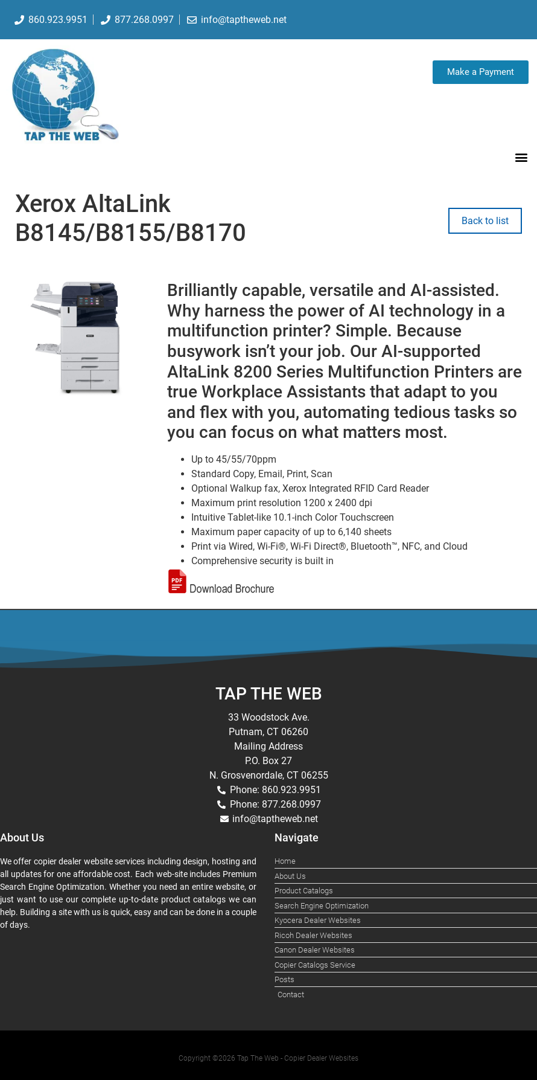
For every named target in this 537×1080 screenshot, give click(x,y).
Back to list (485, 221)
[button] (521, 157)
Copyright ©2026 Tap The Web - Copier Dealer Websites (268, 1058)
